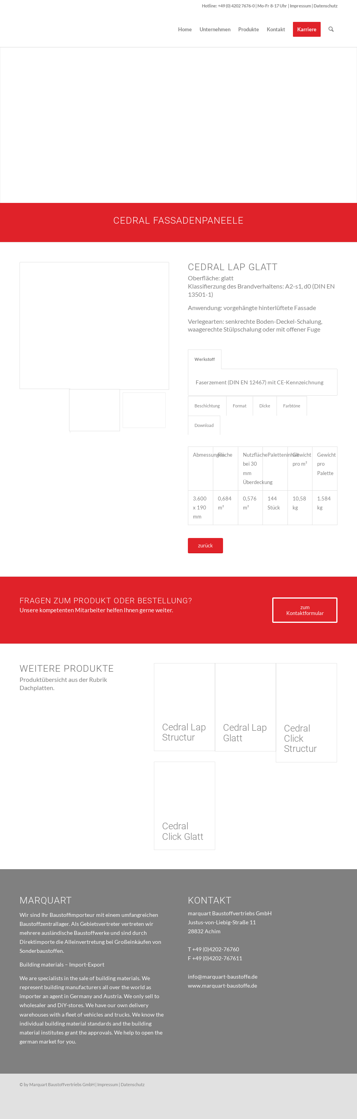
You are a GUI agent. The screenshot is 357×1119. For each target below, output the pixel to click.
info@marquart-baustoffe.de (222, 976)
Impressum (301, 5)
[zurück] (205, 545)
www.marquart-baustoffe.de (222, 985)
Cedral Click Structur (300, 739)
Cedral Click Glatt (182, 831)
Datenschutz (325, 5)
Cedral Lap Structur (184, 732)
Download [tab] (204, 425)
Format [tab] (239, 405)
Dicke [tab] (264, 405)
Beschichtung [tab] (207, 405)
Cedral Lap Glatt (245, 732)
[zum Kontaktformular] (304, 610)
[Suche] (331, 29)
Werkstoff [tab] (205, 359)
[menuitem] (185, 29)
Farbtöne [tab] (291, 405)
